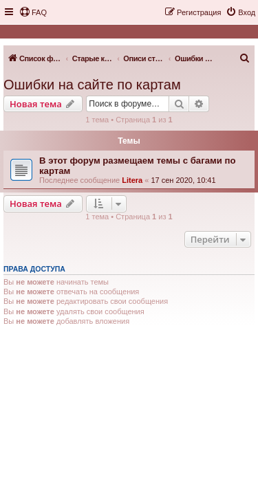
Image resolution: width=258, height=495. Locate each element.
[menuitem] (33, 12)
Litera (132, 180)
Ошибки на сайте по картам (92, 84)
